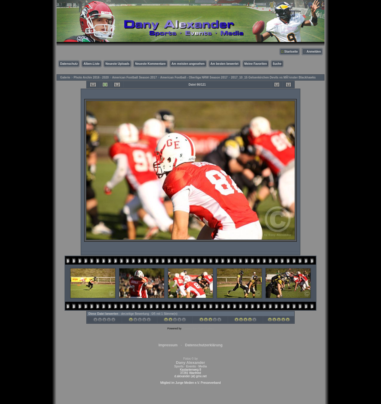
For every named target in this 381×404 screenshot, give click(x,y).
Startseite (291, 51)
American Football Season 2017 (134, 77)
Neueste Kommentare (150, 63)
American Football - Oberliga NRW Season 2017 (194, 77)
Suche (277, 63)
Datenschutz (69, 63)
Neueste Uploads (117, 63)
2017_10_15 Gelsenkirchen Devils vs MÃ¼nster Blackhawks (273, 77)
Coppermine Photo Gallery (198, 328)
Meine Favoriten (255, 63)
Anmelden (314, 51)
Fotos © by (190, 362)
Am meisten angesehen (188, 63)
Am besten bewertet (224, 63)
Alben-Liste (91, 63)
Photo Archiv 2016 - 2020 (91, 77)
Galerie (65, 77)
